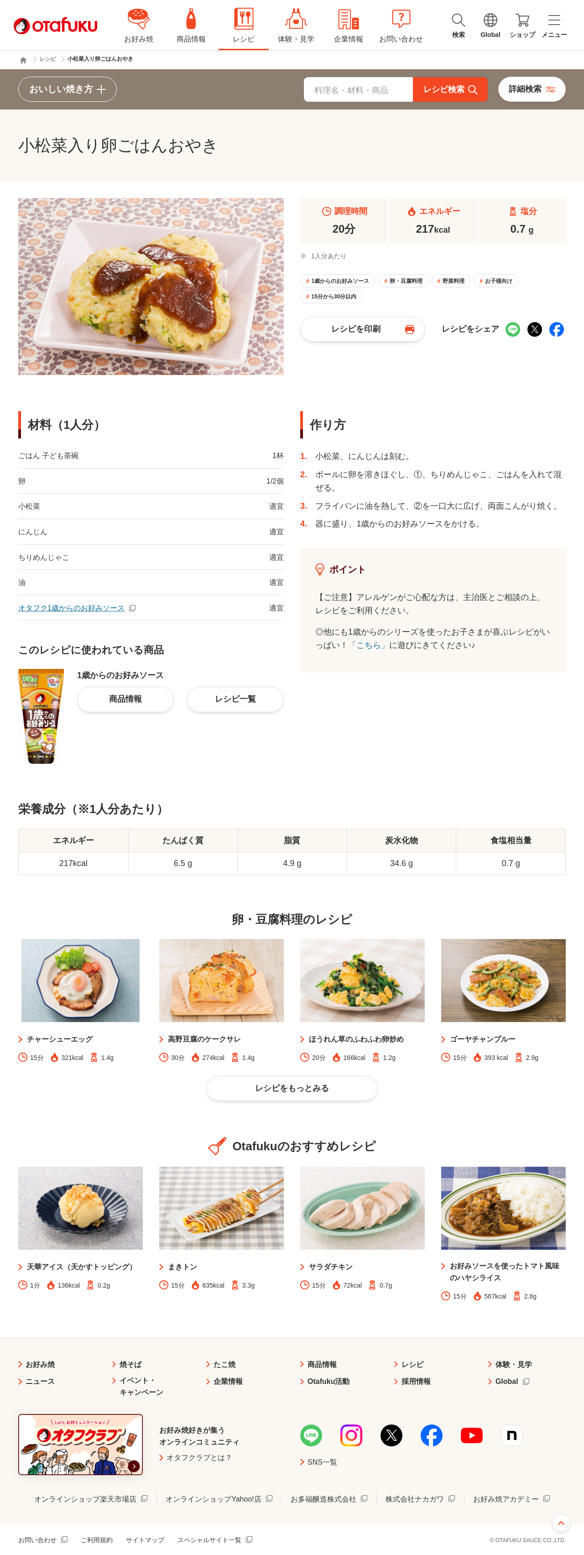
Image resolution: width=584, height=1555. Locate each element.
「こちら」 (368, 645)
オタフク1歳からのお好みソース (71, 608)
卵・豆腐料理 (406, 281)
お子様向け (498, 281)
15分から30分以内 (333, 296)
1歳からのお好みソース (340, 281)
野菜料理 (453, 281)
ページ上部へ (561, 1523)
